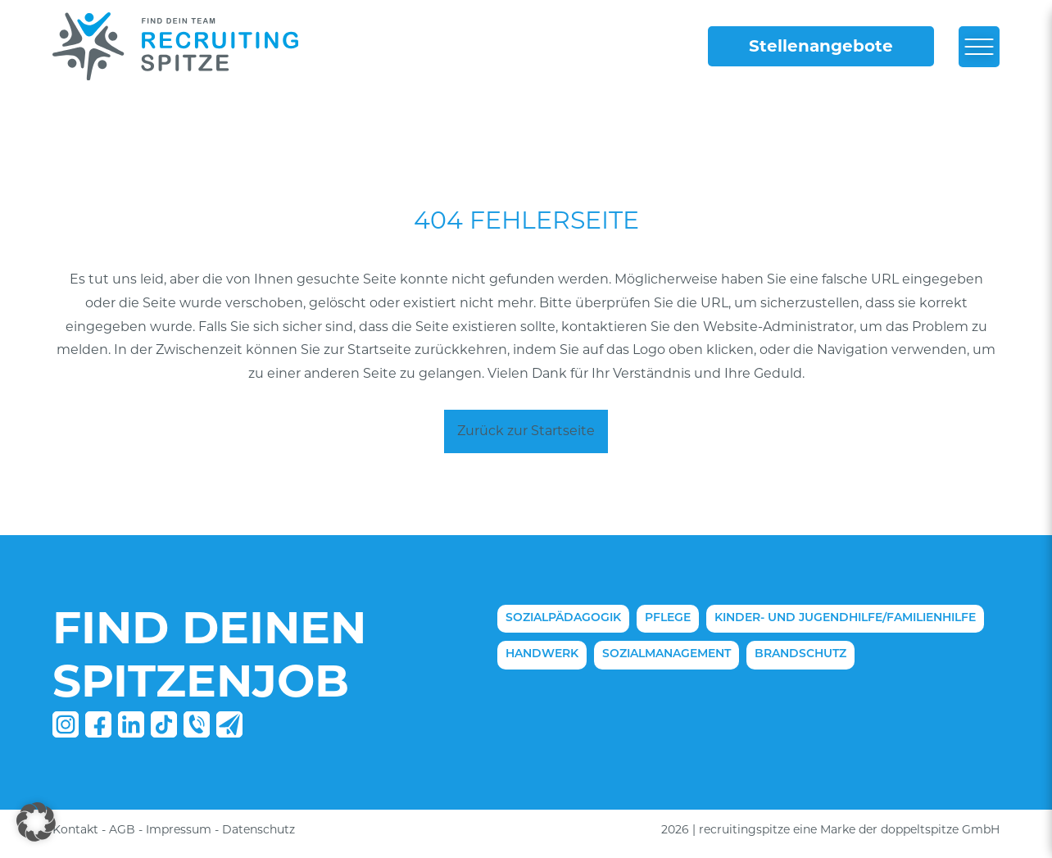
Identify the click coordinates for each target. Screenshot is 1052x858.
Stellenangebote (821, 46)
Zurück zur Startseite (526, 430)
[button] (36, 822)
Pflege (668, 618)
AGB (122, 829)
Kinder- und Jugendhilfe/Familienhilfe (845, 618)
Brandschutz (800, 654)
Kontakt (75, 829)
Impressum (178, 829)
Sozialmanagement (666, 654)
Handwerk (542, 654)
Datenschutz (258, 829)
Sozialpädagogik (563, 618)
